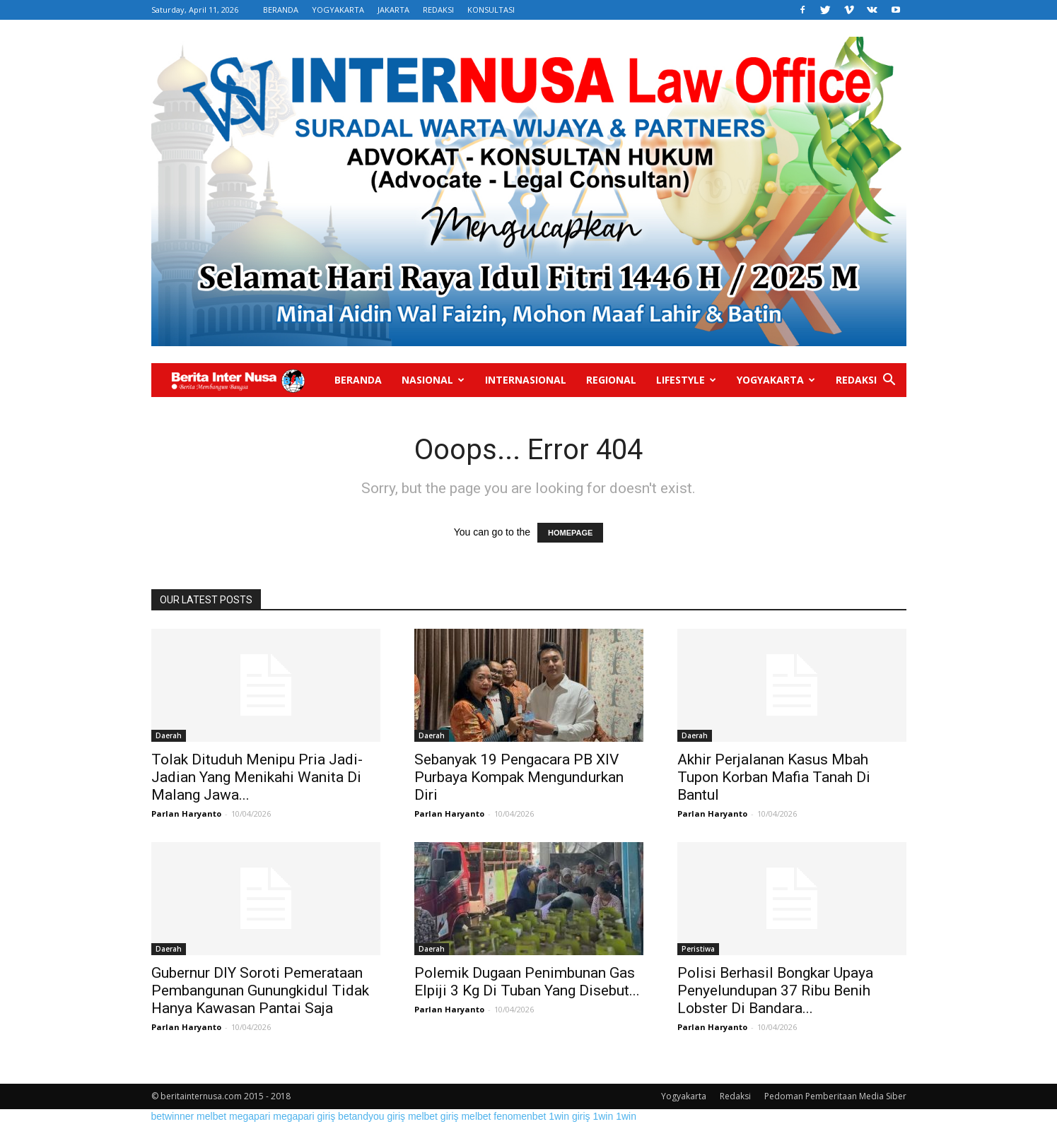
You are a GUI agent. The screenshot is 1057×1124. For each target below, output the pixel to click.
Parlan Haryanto (186, 813)
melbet (211, 1116)
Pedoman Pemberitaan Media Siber (835, 1096)
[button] (889, 381)
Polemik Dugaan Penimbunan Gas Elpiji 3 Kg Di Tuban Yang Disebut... (527, 981)
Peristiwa (698, 949)
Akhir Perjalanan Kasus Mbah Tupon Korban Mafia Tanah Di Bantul (773, 777)
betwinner (172, 1116)
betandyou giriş (371, 1116)
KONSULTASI (491, 9)
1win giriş (569, 1116)
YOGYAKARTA (338, 9)
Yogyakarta (776, 379)
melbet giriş (433, 1116)
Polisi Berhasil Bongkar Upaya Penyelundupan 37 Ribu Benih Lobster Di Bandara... (775, 990)
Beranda (358, 379)
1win (602, 1116)
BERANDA (280, 9)
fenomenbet (520, 1116)
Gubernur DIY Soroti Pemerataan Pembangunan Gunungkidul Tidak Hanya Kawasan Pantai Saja (260, 990)
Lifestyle (686, 379)
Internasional (525, 379)
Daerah (169, 735)
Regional (611, 379)
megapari (249, 1116)
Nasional (433, 379)
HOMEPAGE (570, 532)
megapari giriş (304, 1116)
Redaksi (856, 379)
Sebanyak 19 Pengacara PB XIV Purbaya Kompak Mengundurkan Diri (519, 777)
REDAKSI (438, 9)
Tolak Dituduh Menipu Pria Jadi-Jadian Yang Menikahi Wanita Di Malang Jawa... (257, 777)
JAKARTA (393, 9)
